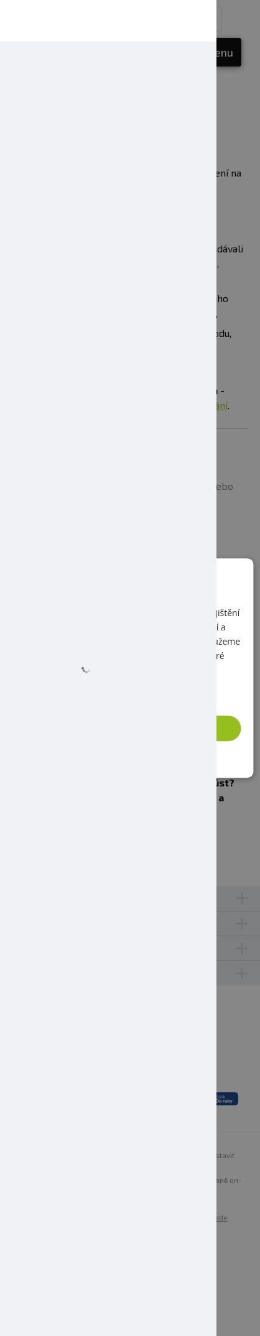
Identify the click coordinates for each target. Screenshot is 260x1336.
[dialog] (129, 668)
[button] (130, 756)
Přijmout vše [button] (134, 728)
